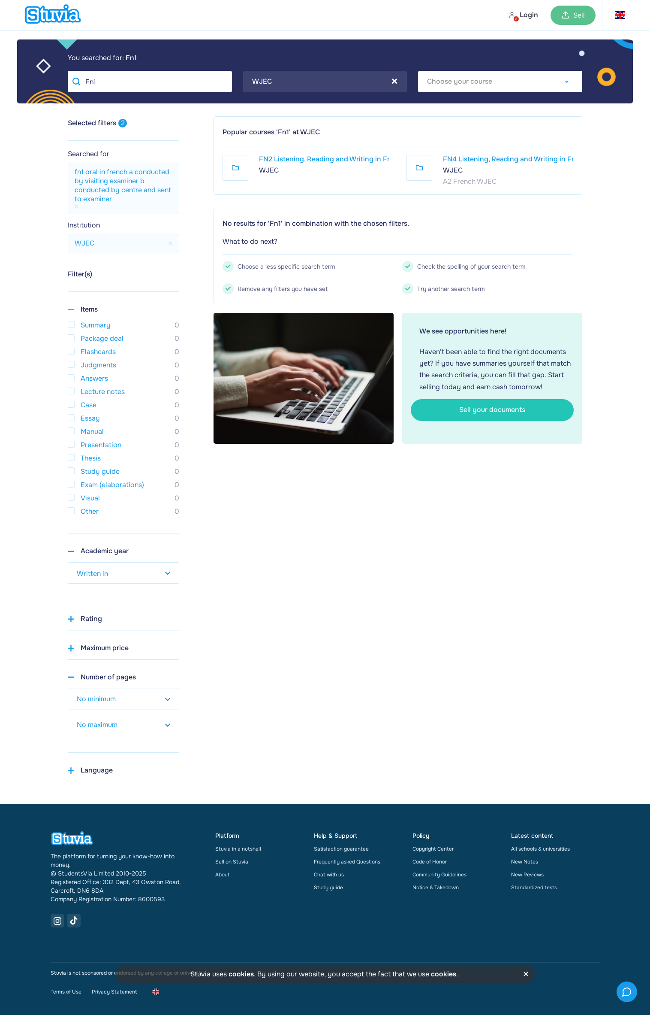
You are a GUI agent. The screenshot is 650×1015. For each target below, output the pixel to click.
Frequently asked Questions (347, 861)
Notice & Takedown (435, 887)
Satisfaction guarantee (341, 848)
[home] (53, 15)
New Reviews (527, 874)
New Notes (524, 861)
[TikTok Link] (74, 920)
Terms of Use (66, 991)
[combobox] (325, 81)
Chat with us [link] (329, 874)
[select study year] (123, 573)
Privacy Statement (114, 991)
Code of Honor (429, 861)
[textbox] (500, 82)
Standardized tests (534, 887)
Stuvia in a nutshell (238, 848)
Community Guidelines (439, 874)
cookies (241, 974)
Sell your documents (492, 409)
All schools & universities (540, 848)
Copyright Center (433, 848)
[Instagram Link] (57, 920)
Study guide (328, 887)
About (222, 874)
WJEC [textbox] (325, 82)
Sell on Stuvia (231, 861)
